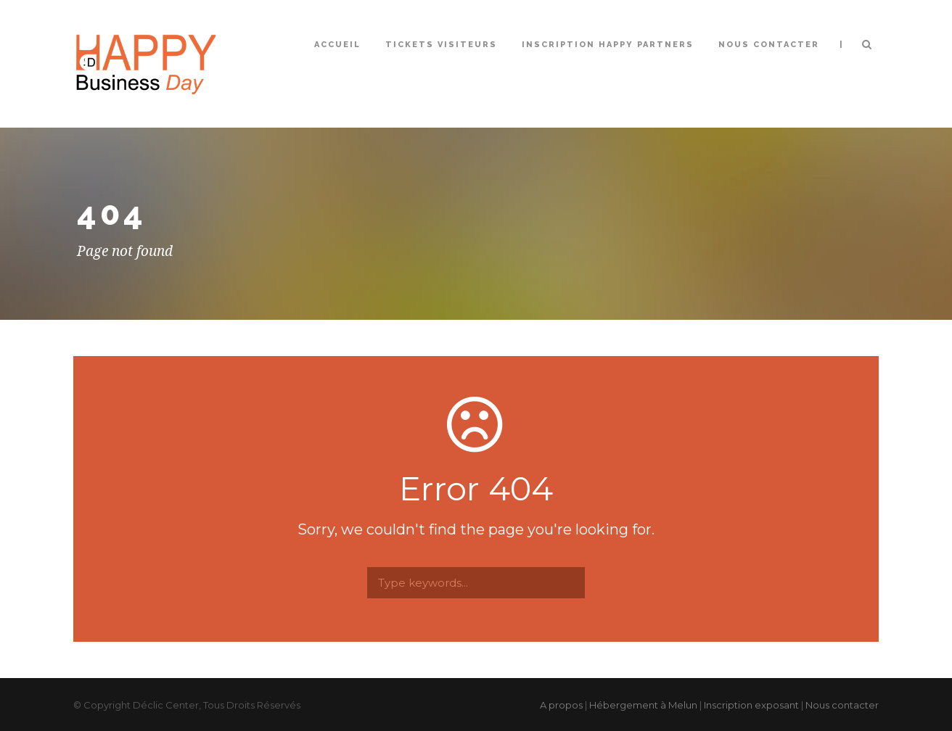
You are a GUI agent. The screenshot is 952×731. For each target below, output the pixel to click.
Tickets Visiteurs (441, 44)
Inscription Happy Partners (608, 44)
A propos (561, 705)
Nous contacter (768, 44)
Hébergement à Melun (643, 705)
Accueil (337, 44)
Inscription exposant (751, 705)
